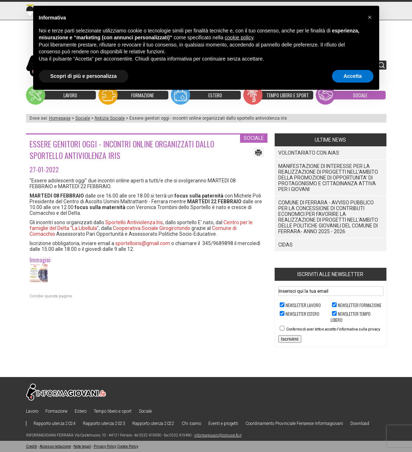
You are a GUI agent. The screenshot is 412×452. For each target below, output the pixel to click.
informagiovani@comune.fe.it (218, 435)
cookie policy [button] (239, 37)
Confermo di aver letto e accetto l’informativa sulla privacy (333, 329)
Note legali (82, 446)
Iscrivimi (289, 339)
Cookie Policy (127, 446)
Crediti (31, 446)
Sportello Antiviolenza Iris (134, 222)
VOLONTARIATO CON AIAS (308, 153)
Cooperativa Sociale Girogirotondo (151, 228)
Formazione (56, 411)
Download (359, 423)
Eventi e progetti (223, 423)
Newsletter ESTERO (302, 314)
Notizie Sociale (110, 118)
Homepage (60, 118)
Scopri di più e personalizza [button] (83, 76)
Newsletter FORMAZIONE (359, 305)
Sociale (82, 118)
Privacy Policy (105, 446)
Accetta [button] (353, 76)
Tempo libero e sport (113, 411)
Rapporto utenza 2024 (55, 423)
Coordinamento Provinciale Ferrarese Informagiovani (294, 423)
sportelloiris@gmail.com (142, 243)
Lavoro (32, 411)
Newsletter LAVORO (303, 305)
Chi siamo (191, 423)
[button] (370, 17)
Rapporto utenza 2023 (104, 423)
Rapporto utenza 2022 (153, 423)
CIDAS (285, 245)
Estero (81, 411)
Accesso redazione (55, 446)
